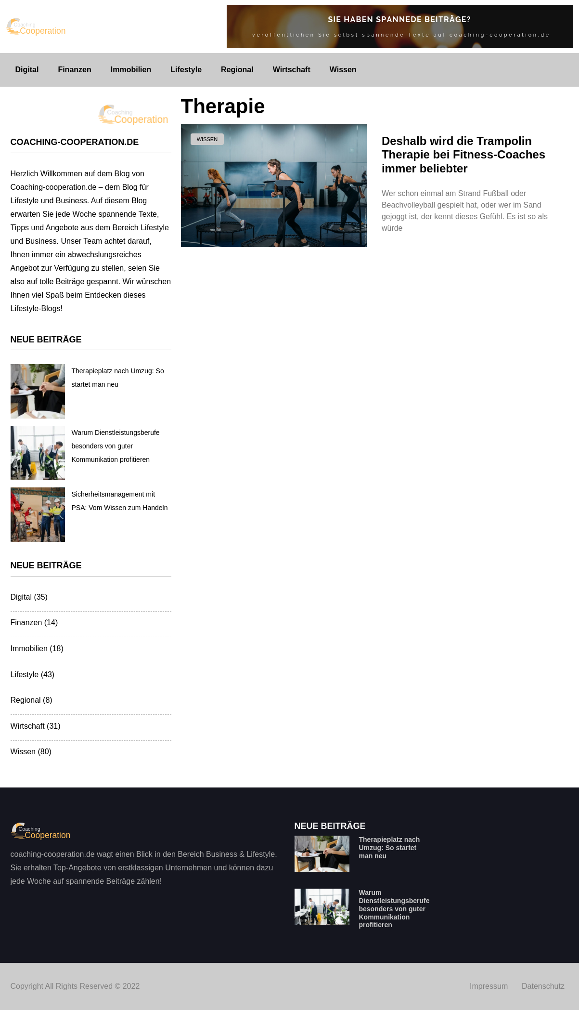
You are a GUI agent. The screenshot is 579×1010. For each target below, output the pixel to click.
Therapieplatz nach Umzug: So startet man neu (389, 848)
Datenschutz (543, 986)
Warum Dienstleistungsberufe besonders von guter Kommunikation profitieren (116, 446)
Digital (27, 70)
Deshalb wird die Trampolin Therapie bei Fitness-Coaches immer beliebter (463, 154)
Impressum (489, 986)
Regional (237, 70)
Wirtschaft (291, 70)
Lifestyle (186, 70)
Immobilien (131, 70)
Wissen (343, 70)
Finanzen (74, 70)
